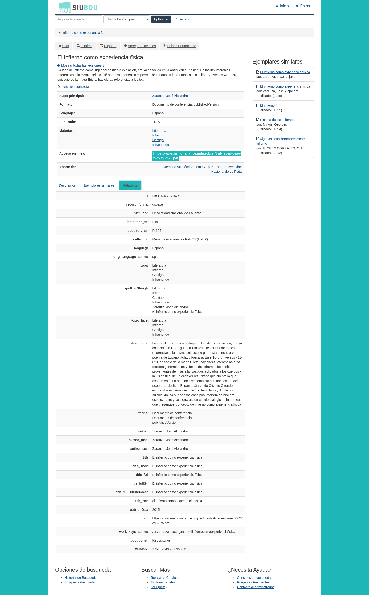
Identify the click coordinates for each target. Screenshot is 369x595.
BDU (63, 7)
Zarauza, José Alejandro (170, 96)
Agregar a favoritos (142, 46)
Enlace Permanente (181, 46)
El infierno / (268, 105)
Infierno (158, 135)
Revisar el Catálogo (165, 577)
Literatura (159, 130)
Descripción (67, 185)
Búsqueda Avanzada (79, 582)
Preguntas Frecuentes (253, 582)
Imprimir (86, 46)
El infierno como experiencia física (285, 72)
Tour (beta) (159, 587)
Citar (65, 46)
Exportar (110, 46)
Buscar (161, 19)
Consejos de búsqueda (254, 577)
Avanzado (183, 19)
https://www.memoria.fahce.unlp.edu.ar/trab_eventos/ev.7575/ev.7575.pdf (196, 156)
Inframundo (160, 145)
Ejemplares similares (99, 185)
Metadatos (130, 185)
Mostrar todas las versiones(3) (81, 65)
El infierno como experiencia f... (81, 33)
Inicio (282, 6)
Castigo (158, 140)
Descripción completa (73, 86)
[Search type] (126, 19)
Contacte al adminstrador (255, 587)
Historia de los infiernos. (277, 120)
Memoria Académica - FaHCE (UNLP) (191, 167)
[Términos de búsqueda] (78, 19)
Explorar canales (163, 582)
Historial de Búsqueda (80, 577)
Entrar (303, 6)
